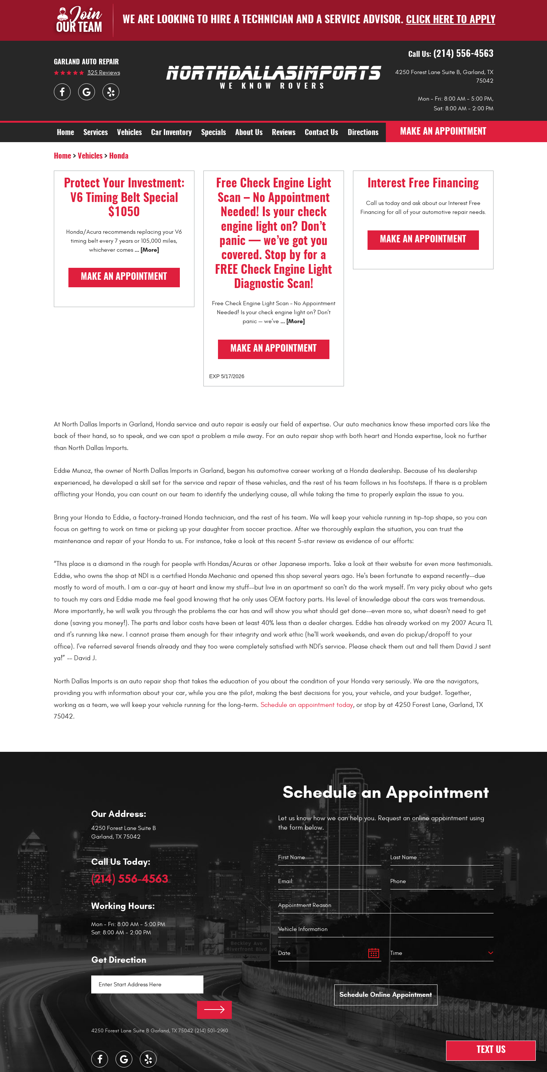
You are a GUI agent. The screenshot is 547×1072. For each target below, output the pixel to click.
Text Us (491, 1050)
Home (65, 133)
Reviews (283, 133)
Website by (292, 1065)
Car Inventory (171, 133)
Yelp (110, 91)
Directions (363, 133)
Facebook (62, 91)
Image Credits (247, 1065)
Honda (119, 156)
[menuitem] (65, 133)
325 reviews (103, 73)
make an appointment (443, 132)
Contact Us (321, 133)
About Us (248, 133)
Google (86, 91)
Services (95, 133)
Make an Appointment (124, 277)
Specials (213, 133)
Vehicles (129, 133)
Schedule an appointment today (307, 705)
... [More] (146, 249)
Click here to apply (450, 20)
